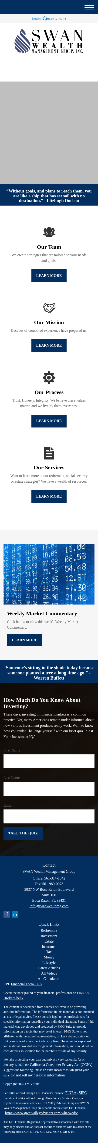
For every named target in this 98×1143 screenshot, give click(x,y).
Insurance (49, 947)
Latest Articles (49, 968)
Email (7, 805)
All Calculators (49, 979)
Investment (49, 936)
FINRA (70, 1093)
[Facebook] (51, 63)
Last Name (11, 778)
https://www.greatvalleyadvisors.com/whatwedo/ (41, 1113)
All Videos (49, 973)
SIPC (83, 1093)
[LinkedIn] (45, 63)
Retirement (49, 931)
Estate (49, 941)
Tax (49, 952)
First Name (11, 750)
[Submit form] (23, 833)
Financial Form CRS (26, 984)
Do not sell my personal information (38, 1075)
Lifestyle (49, 963)
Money (49, 957)
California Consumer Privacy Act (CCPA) (61, 1065)
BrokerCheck (13, 998)
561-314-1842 (49, 74)
